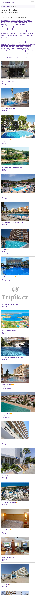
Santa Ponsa (3, 55)
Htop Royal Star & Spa (8, 108)
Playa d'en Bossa (19, 46)
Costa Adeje (3, 31)
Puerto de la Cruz (12, 50)
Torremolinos (9, 57)
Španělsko (4, 83)
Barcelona (8, 22)
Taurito (29, 55)
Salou (22, 53)
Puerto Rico (3, 53)
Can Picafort (22, 29)
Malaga (11, 39)
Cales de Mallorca (17, 26)
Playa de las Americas (30, 44)
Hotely (8, 6)
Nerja (24, 42)
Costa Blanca (10, 31)
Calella (11, 26)
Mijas (14, 42)
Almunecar (19, 20)
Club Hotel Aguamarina (9, 330)
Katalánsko (12, 37)
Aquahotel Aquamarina (9, 502)
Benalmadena (14, 22)
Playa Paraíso (12, 48)
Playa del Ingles (4, 46)
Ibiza (32, 35)
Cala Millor (10, 24)
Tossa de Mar (19, 57)
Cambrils (10, 29)
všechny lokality (4, 20)
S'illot (20, 55)
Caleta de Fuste (26, 26)
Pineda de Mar (15, 44)
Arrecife (3, 22)
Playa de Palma (28, 46)
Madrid (2, 39)
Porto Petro (25, 48)
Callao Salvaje (4, 29)
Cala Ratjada (15, 24)
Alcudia (13, 20)
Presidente (5, 441)
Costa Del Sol (30, 33)
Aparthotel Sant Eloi (8, 195)
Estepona (15, 35)
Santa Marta (5, 530)
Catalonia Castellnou (8, 81)
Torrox (14, 57)
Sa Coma (17, 53)
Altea (24, 20)
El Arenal (10, 35)
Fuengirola (21, 35)
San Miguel (27, 53)
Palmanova (3, 44)
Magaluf (7, 39)
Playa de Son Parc (5, 48)
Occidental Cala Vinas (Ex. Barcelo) (12, 167)
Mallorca (24, 39)
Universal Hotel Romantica (10, 304)
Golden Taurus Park (8, 277)
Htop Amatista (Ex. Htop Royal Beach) (13, 222)
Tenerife (3, 57)
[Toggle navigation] (32, 2)
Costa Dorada (4, 35)
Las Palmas (23, 37)
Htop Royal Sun (6, 385)
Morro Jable (18, 42)
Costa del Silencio (22, 33)
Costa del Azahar (4, 33)
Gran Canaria (27, 35)
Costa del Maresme (13, 33)
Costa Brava (16, 31)
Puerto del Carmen (21, 50)
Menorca (10, 42)
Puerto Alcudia (4, 50)
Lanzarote (18, 37)
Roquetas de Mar (10, 53)
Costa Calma (23, 31)
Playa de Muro (12, 46)
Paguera (28, 42)
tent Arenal (5, 140)
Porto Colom (19, 48)
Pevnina (9, 44)
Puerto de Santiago (30, 50)
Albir (10, 20)
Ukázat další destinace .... (7, 14)
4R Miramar (5, 584)
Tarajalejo (25, 55)
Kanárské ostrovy (4, 37)
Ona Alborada (6, 414)
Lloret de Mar (30, 37)
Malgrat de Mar (18, 39)
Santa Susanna (11, 55)
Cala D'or (30, 22)
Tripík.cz (3, 6)
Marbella (29, 39)
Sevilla (16, 55)
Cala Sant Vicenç (23, 24)
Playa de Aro (21, 44)
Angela (4, 249)
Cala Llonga (3, 24)
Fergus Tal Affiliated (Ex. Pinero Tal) (12, 357)
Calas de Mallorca (5, 26)
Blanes (25, 22)
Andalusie (28, 20)
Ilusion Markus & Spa (8, 557)
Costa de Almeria (30, 31)
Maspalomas (4, 42)
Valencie (25, 57)
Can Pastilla (15, 29)
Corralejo (28, 29)
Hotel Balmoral (6, 475)
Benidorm (21, 22)
